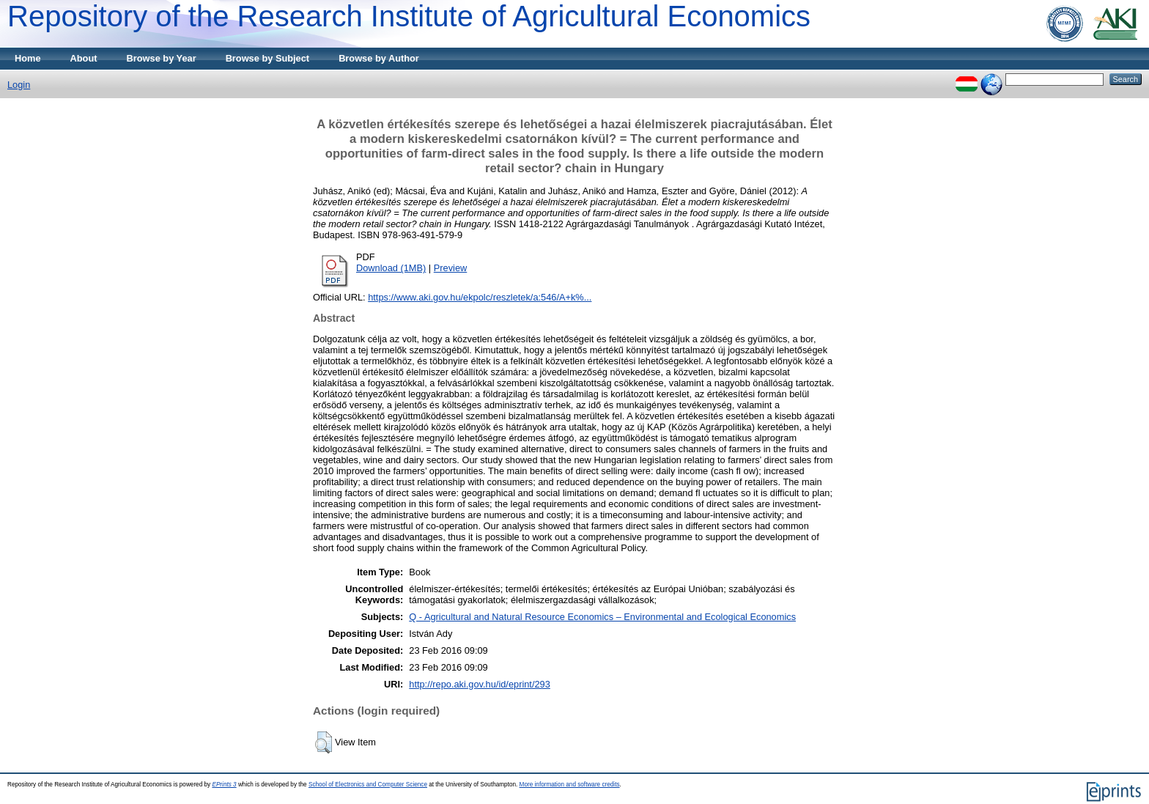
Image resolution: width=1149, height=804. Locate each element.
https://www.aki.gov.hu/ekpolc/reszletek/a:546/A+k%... (479, 297)
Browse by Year (161, 58)
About (83, 58)
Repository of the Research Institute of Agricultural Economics (408, 16)
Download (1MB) (391, 267)
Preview (451, 267)
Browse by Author (379, 58)
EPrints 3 (224, 784)
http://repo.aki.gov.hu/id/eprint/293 (479, 684)
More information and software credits (570, 784)
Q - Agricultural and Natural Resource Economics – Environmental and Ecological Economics (602, 616)
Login (18, 84)
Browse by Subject (268, 58)
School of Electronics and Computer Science (368, 784)
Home (28, 58)
